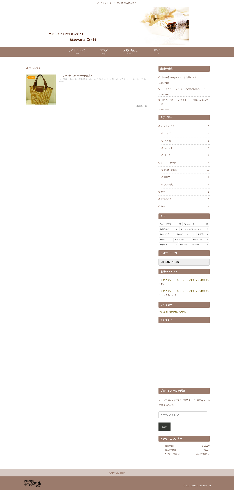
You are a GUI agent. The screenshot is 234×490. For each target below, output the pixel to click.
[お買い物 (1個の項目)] (200, 239)
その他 (186, 141)
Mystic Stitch (186, 170)
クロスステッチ (185, 163)
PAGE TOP (117, 473)
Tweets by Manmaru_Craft (172, 312)
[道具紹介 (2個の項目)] (182, 239)
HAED (186, 177)
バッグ (186, 134)
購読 (164, 427)
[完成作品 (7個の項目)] (167, 234)
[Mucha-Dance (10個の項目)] (196, 224)
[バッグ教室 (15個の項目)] (171, 224)
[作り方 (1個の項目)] (168, 244)
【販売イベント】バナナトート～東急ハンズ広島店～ (184, 102)
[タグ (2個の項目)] (166, 239)
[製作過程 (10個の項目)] (169, 229)
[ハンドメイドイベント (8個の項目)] (194, 229)
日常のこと (185, 199)
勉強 (185, 192)
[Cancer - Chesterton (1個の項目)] (194, 244)
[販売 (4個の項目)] (203, 234)
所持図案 (186, 185)
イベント (186, 148)
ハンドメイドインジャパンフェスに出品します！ (184, 88)
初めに (185, 207)
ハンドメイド (185, 126)
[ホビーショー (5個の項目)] (186, 234)
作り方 (186, 155)
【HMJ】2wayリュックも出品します (178, 77)
